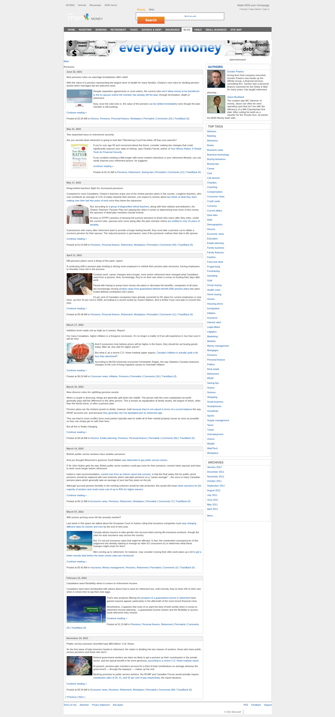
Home (71, 29)
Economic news (99, 501)
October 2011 (214, 481)
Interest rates (214, 322)
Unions (211, 439)
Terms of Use (70, 705)
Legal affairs (213, 327)
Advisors (211, 131)
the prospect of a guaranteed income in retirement (163, 598)
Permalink (149, 118)
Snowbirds (212, 411)
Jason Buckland (235, 97)
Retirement (118, 29)
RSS (246, 705)
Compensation (215, 192)
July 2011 (212, 495)
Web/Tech (212, 448)
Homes (211, 299)
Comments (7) (166, 501)
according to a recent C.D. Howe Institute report (173, 660)
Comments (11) (176, 172)
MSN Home (111, 5)
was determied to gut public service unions (144, 460)
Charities (212, 182)
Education (212, 238)
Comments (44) (168, 244)
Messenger (95, 5)
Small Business (216, 29)
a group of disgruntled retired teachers (129, 206)
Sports (210, 415)
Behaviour (212, 140)
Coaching (212, 187)
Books (210, 145)
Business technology (218, 154)
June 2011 (212, 500)
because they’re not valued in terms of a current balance (162, 409)
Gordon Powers (235, 71)
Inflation (113, 376)
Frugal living (213, 266)
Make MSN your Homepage (253, 5)
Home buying (214, 294)
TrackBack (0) (182, 118)
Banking (101, 29)
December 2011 (215, 472)
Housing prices (215, 303)
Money (97, 19)
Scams (211, 387)
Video (198, 29)
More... (211, 515)
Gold (209, 280)
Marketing (212, 336)
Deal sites (212, 215)
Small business (215, 401)
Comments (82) (169, 438)
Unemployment (215, 434)
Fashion (211, 257)
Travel (210, 429)
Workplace (136, 118)
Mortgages (213, 350)
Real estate (213, 369)
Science (211, 392)
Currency (212, 206)
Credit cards (213, 201)
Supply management (218, 420)
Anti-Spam (118, 705)
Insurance (173, 29)
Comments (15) (164, 118)
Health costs (213, 290)
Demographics (215, 224)
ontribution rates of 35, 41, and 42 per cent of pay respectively (127, 677)
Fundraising (213, 271)
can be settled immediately (163, 104)
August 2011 (214, 490)
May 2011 (212, 504)
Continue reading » (77, 112)
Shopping (212, 397)
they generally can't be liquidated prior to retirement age (132, 413)
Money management (113, 567)
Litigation (212, 331)
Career (211, 168)
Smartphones (214, 406)
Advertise (84, 705)
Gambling (212, 275)
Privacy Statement (101, 705)
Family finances (215, 252)
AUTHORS (215, 67)
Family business (215, 247)
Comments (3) (170, 567)
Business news (215, 150)
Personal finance (120, 118)
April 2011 (212, 509)
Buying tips (213, 164)
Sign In (266, 9)
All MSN (70, 5)
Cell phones (213, 178)
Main (66, 61)
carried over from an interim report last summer (126, 474)
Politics (211, 364)
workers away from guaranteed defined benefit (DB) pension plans (154, 288)
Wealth (211, 443)
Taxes (134, 29)
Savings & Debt (151, 29)
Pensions (105, 118)
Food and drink (215, 262)
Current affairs (214, 210)
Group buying (214, 285)
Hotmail (82, 5)
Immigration (213, 308)
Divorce (95, 118)
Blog (187, 29)
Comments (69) (167, 689)
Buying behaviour (216, 159)
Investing (85, 29)
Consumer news (99, 376)
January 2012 (214, 467)
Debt (209, 219)
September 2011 (216, 485)
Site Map (236, 29)
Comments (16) (151, 376)
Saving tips (147, 172)
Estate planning (108, 438)
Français (243, 9)
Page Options (255, 9)
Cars (209, 173)
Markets (211, 341)
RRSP (210, 378)
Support (268, 705)
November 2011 (215, 476)
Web (151, 9)
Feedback (256, 705)
